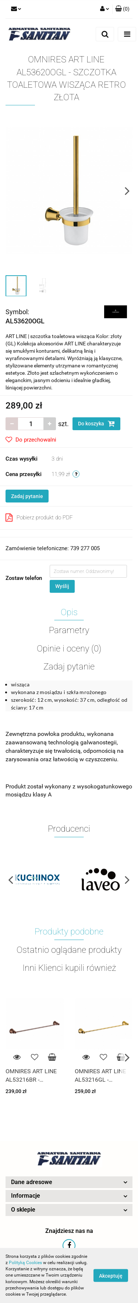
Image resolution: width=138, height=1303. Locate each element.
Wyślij (62, 586)
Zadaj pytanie (27, 496)
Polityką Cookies (25, 1262)
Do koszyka (96, 423)
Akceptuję (111, 1276)
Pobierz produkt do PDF (39, 517)
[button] (122, 9)
